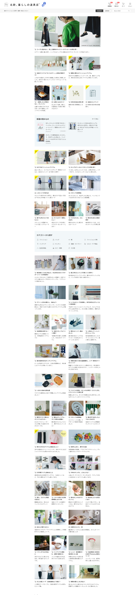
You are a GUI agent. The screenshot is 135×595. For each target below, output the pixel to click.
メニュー (130, 6)
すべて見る (95, 119)
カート (123, 6)
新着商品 (110, 6)
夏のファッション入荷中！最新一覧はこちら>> (16, 11)
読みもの (116, 6)
